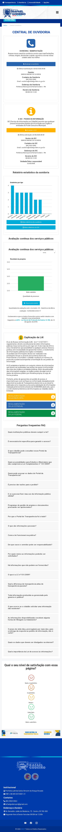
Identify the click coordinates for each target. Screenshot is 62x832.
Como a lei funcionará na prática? (22, 535)
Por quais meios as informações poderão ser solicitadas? (27, 555)
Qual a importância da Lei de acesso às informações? (30, 652)
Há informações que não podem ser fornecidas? (28, 565)
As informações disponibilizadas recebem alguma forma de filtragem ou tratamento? (29, 619)
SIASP (23, 829)
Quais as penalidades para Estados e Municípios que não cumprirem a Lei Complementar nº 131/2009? (30, 463)
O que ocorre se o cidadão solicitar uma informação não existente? (29, 607)
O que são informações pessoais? (22, 526)
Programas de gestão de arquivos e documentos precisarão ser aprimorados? (28, 506)
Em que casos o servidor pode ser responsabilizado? (30, 545)
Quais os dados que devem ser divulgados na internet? (31, 642)
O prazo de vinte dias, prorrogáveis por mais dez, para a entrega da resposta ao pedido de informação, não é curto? (30, 631)
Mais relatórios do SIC (31, 227)
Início (5, 25)
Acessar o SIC (31, 130)
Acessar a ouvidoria (31, 64)
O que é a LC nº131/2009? (19, 575)
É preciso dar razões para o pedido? (23, 485)
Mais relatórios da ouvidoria (31, 222)
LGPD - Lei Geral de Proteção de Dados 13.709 (33, 320)
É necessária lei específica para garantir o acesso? (29, 441)
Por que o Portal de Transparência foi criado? (27, 516)
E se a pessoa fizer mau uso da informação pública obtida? (29, 495)
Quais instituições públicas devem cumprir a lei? (28, 432)
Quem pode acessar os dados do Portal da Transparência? (25, 474)
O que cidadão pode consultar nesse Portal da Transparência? (27, 452)
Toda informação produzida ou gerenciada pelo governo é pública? (28, 596)
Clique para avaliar (31, 303)
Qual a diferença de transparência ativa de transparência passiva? (25, 585)
